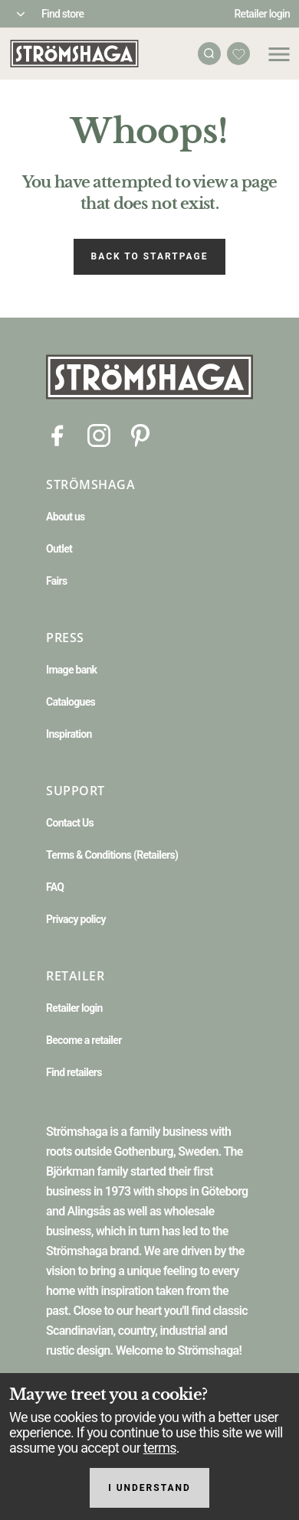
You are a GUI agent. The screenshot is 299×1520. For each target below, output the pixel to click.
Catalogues (70, 702)
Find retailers (74, 1072)
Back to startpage (150, 256)
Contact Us (70, 823)
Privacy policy (76, 919)
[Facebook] (57, 434)
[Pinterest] (140, 434)
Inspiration (69, 734)
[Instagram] (98, 434)
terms (159, 1448)
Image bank (71, 670)
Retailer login (263, 14)
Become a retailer (84, 1040)
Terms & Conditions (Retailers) (112, 855)
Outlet (59, 549)
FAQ (55, 887)
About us (65, 516)
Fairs (56, 581)
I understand (149, 1487)
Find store (62, 14)
